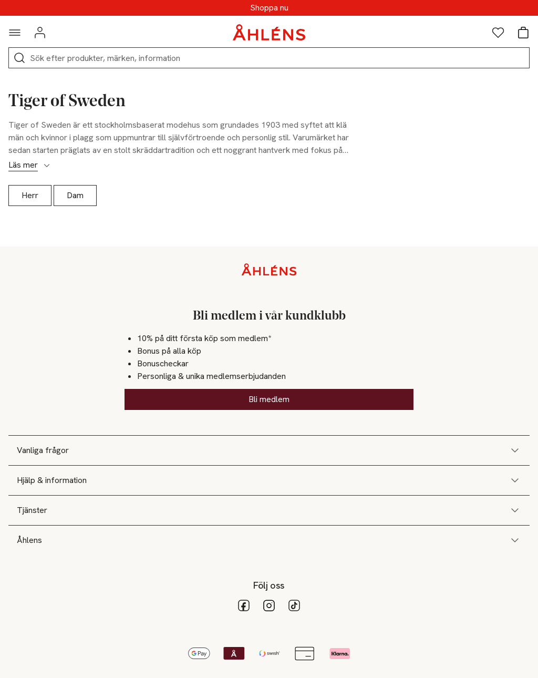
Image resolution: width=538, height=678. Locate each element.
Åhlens (269, 540)
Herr (30, 195)
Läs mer (29, 165)
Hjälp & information (269, 480)
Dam (75, 195)
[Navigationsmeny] (14, 32)
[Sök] (19, 58)
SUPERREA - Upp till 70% (269, 8)
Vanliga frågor (269, 450)
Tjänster (269, 510)
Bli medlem (269, 399)
